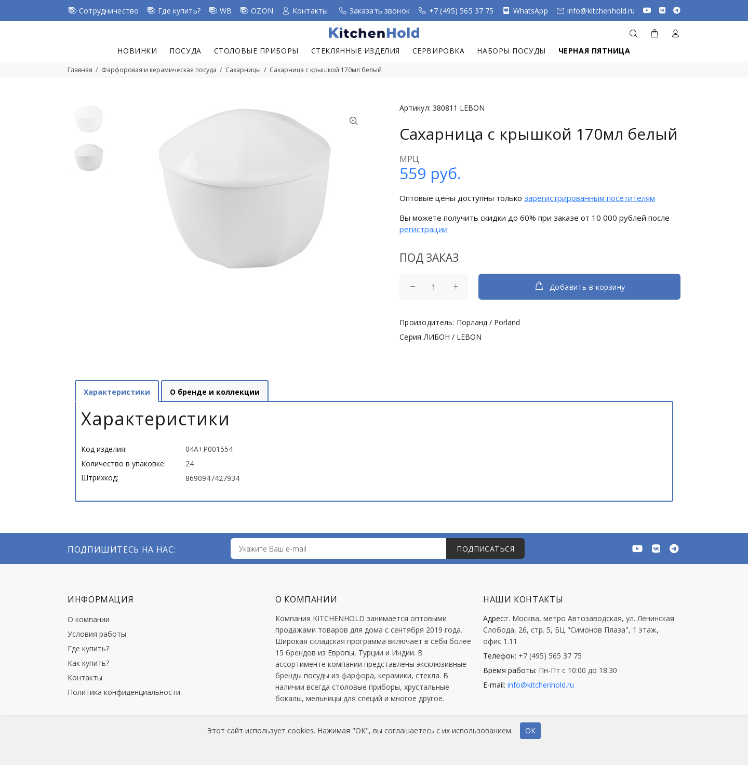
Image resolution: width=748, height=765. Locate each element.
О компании (89, 619)
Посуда (185, 51)
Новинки (137, 51)
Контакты (310, 11)
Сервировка (438, 51)
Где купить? (179, 11)
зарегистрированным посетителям (589, 198)
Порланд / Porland (488, 322)
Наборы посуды (511, 51)
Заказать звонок (380, 11)
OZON (262, 11)
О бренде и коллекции (215, 392)
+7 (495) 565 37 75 (461, 11)
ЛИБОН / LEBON (453, 337)
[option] (89, 124)
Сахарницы (243, 69)
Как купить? (88, 663)
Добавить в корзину (579, 286)
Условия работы (97, 634)
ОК (530, 730)
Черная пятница (594, 51)
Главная (80, 69)
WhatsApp (530, 11)
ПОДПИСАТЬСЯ (485, 549)
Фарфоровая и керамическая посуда (159, 69)
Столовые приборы (256, 51)
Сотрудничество (109, 11)
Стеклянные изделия (355, 51)
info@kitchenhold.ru (601, 11)
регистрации (423, 229)
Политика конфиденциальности (124, 692)
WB (226, 11)
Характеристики (117, 392)
